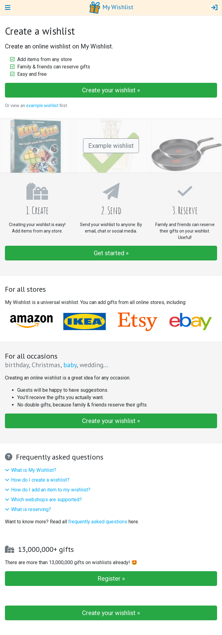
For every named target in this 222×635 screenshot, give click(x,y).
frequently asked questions (97, 522)
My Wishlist (111, 8)
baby (70, 365)
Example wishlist (111, 145)
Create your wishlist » (111, 90)
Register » (111, 578)
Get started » (111, 253)
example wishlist (42, 105)
